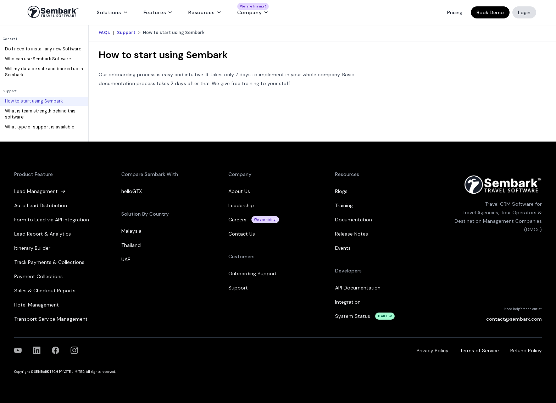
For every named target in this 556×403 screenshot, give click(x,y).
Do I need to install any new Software (43, 49)
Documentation (353, 219)
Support (9, 91)
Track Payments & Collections (49, 262)
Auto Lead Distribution (40, 205)
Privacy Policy (433, 350)
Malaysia (131, 231)
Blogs (341, 191)
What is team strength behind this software (40, 114)
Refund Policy (526, 350)
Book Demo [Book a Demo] (490, 12)
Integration (348, 302)
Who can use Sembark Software (38, 59)
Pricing (454, 12)
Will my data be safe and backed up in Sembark (44, 72)
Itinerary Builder (32, 248)
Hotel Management (36, 305)
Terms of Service (479, 350)
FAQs (105, 33)
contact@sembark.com (514, 319)
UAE (125, 259)
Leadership (241, 205)
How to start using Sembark (34, 101)
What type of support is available (39, 127)
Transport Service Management (51, 319)
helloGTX (131, 191)
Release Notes (351, 234)
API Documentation (357, 288)
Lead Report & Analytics (42, 234)
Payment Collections (38, 276)
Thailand (131, 245)
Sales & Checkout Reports (45, 290)
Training (344, 205)
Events (343, 248)
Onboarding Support (252, 273)
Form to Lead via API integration (51, 219)
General (9, 39)
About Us (239, 191)
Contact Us (241, 234)
